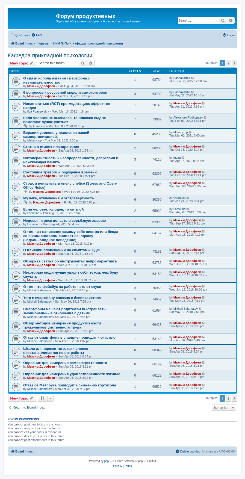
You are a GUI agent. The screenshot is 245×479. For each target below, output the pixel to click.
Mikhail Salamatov (39, 290)
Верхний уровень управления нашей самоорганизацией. (56, 135)
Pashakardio (181, 77)
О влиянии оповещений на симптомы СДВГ (62, 250)
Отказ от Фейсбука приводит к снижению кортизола (69, 385)
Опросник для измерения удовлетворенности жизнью (71, 374)
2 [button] (228, 63)
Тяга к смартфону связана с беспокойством (62, 298)
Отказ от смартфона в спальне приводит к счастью (69, 337)
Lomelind (39, 126)
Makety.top (34, 140)
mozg (177, 157)
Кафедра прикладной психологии (50, 55)
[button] (234, 63)
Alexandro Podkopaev (188, 117)
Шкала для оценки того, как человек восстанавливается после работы (55, 351)
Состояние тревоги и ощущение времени (60, 172)
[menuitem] (36, 35)
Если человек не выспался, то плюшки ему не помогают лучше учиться (64, 120)
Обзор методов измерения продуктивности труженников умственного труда (62, 325)
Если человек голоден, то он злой (53, 209)
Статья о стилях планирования (51, 147)
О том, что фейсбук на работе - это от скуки (62, 287)
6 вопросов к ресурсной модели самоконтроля (65, 92)
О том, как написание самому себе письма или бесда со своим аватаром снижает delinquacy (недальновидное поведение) (70, 236)
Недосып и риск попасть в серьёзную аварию (64, 220)
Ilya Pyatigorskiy (38, 111)
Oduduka (179, 197)
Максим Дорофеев (41, 86)
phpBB (108, 461)
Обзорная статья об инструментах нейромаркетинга (70, 261)
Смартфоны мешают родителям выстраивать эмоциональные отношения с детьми (64, 311)
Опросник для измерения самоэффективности (65, 363)
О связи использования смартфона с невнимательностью (56, 80)
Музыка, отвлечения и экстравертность (58, 198)
